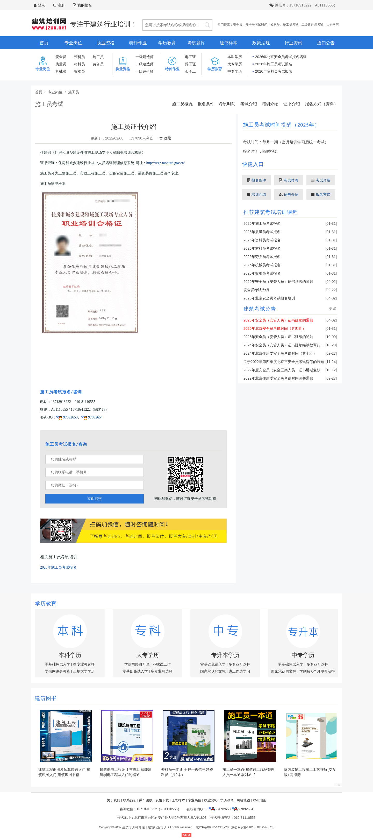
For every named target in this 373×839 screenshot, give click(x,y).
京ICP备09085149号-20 (212, 827)
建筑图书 (46, 698)
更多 (333, 308)
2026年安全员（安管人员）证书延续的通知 (278, 281)
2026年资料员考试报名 (273, 71)
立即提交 (94, 499)
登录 (41, 5)
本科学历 (234, 57)
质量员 (60, 64)
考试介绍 (248, 104)
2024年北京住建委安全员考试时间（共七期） (280, 353)
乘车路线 (146, 800)
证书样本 (229, 42)
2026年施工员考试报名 (273, 64)
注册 (61, 5)
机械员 (60, 71)
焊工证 (190, 64)
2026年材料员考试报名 (262, 248)
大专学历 (332, 24)
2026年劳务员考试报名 (262, 257)
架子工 (190, 71)
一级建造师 (144, 57)
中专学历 (234, 71)
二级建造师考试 (312, 24)
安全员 (237, 24)
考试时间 (227, 104)
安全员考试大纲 (256, 290)
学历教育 (167, 42)
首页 (44, 42)
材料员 (79, 64)
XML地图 (259, 800)
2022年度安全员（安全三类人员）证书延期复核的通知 (287, 370)
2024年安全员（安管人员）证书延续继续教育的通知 (285, 345)
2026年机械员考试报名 (262, 265)
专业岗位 (73, 42)
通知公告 (326, 42)
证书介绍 (291, 104)
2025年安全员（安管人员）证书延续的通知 (278, 337)
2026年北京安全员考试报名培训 (281, 57)
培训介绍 (270, 104)
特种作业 (138, 42)
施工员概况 (182, 104)
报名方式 (320, 194)
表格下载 (162, 800)
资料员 (275, 24)
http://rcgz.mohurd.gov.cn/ (165, 163)
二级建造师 (144, 64)
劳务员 (98, 64)
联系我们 (130, 800)
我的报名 (82, 5)
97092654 (92, 417)
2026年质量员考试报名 (262, 232)
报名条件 (206, 104)
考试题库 (196, 42)
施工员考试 (290, 24)
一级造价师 (144, 71)
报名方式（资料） (321, 104)
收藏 (165, 138)
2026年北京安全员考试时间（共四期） (274, 328)
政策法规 (261, 42)
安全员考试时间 (256, 24)
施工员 (98, 57)
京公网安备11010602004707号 (252, 827)
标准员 (79, 71)
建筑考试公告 (259, 309)
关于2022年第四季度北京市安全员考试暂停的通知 (283, 362)
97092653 (67, 417)
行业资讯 (293, 42)
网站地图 (243, 800)
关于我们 (113, 800)
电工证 (190, 57)
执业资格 (105, 42)
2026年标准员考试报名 (262, 273)
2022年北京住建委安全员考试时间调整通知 (278, 378)
